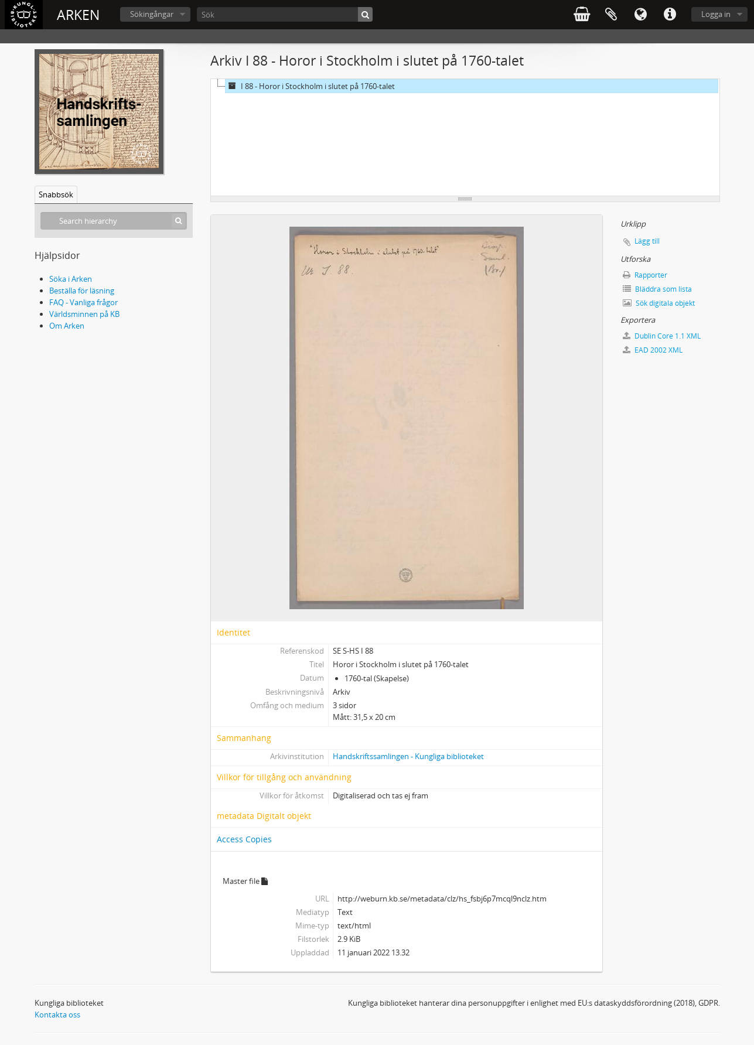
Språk (640, 14)
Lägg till (647, 241)
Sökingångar (151, 14)
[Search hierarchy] (113, 221)
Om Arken (66, 325)
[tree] (465, 137)
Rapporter (645, 275)
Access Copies (244, 839)
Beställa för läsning (81, 290)
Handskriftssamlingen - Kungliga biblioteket (408, 756)
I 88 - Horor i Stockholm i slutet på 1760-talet (310, 86)
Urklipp (611, 14)
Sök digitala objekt (659, 303)
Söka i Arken (70, 279)
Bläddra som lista (657, 289)
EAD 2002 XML (653, 350)
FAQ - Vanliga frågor (83, 302)
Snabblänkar (669, 14)
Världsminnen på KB (84, 314)
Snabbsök (56, 194)
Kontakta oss (57, 1014)
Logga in (716, 14)
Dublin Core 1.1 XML (662, 336)
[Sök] (285, 14)
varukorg (581, 14)
